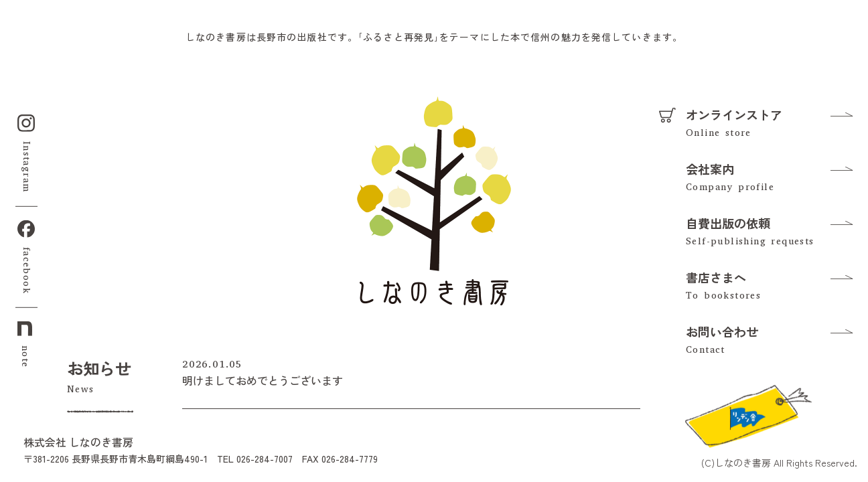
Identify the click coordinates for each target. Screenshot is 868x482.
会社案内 (710, 168)
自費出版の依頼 (728, 223)
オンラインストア (734, 114)
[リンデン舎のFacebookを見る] (747, 414)
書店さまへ (716, 277)
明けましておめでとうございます (262, 380)
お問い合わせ (722, 331)
